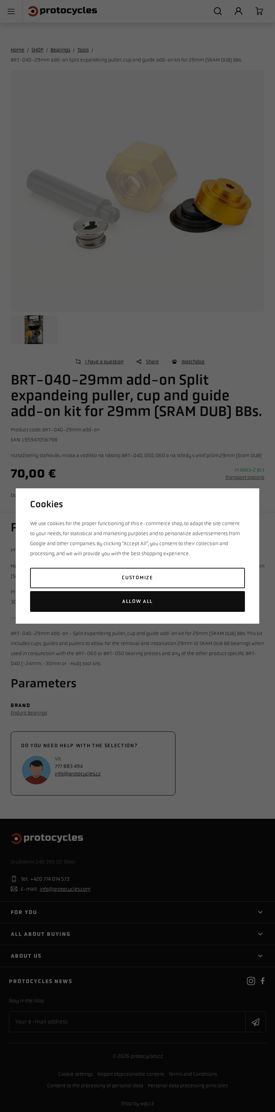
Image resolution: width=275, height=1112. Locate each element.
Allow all (137, 601)
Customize (137, 578)
